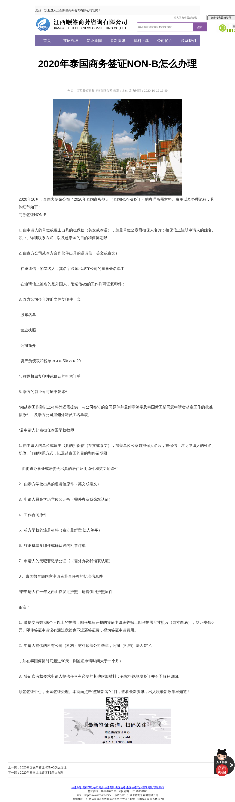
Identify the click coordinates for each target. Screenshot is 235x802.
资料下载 (141, 40)
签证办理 (70, 40)
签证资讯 (109, 787)
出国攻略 (120, 787)
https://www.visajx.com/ (98, 795)
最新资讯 (117, 40)
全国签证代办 (134, 787)
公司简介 (165, 40)
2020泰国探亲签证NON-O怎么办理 (43, 767)
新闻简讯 (147, 787)
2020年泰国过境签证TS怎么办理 (41, 772)
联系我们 (188, 40)
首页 (47, 40)
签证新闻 (94, 40)
